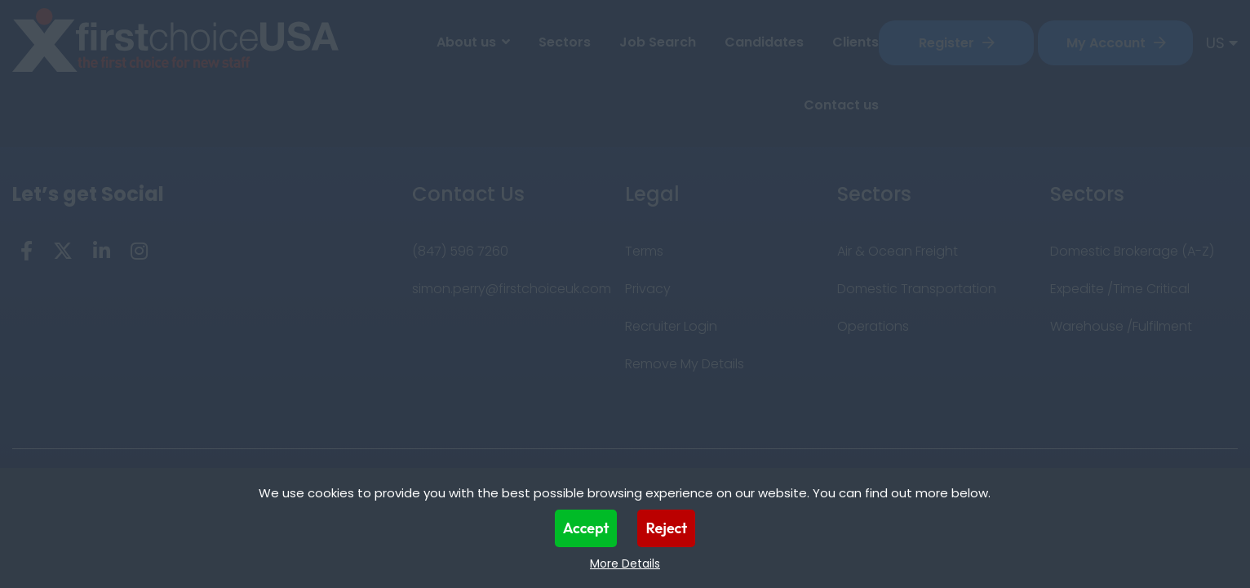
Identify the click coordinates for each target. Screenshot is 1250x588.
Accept (586, 528)
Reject (666, 528)
